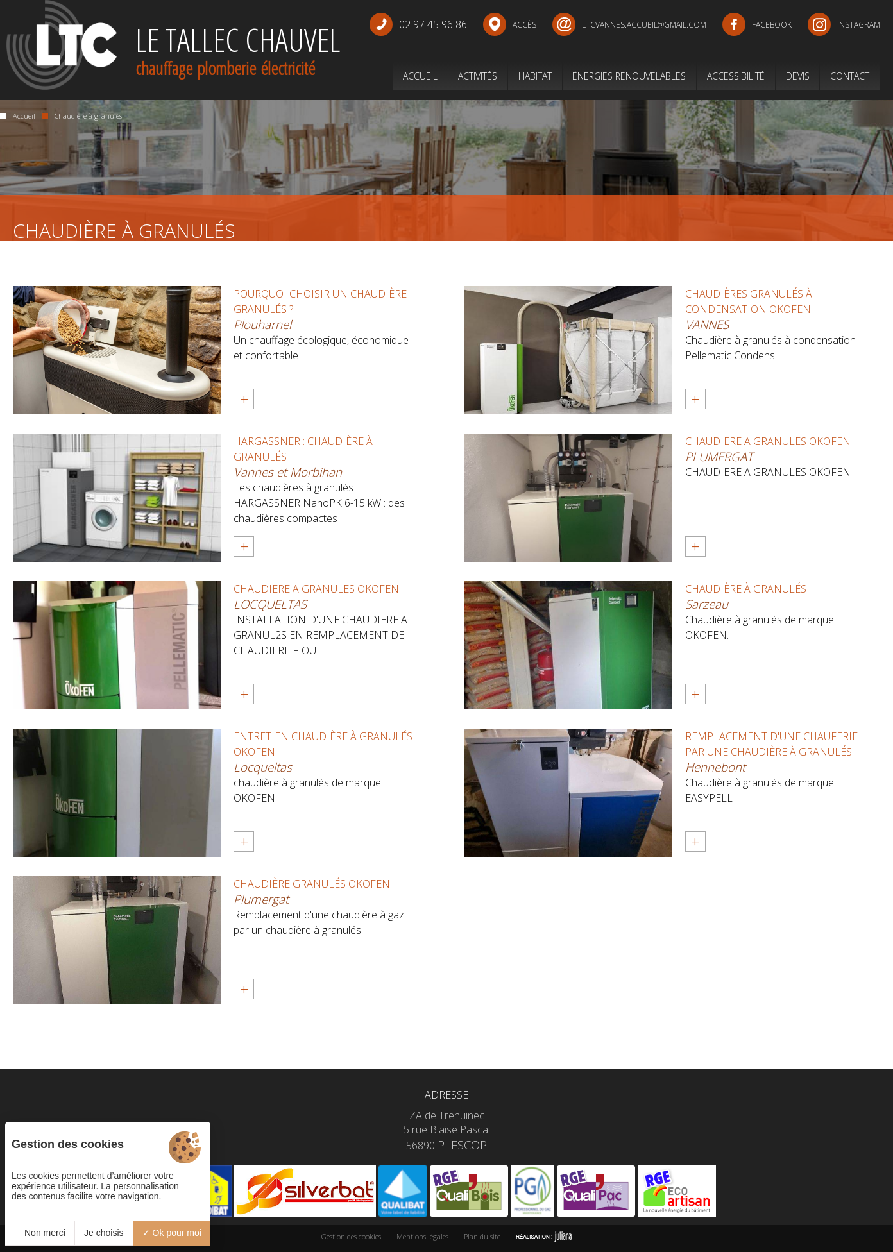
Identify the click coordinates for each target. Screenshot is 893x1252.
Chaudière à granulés (82, 116)
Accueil (17, 116)
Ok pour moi (171, 1233)
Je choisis (103, 1233)
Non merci (39, 1233)
